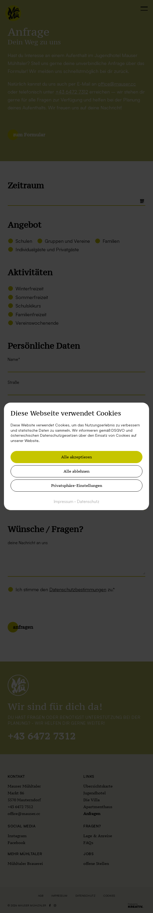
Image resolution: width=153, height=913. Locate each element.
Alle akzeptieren (76, 457)
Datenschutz (88, 502)
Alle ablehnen (76, 471)
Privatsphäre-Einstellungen (76, 485)
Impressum (63, 502)
